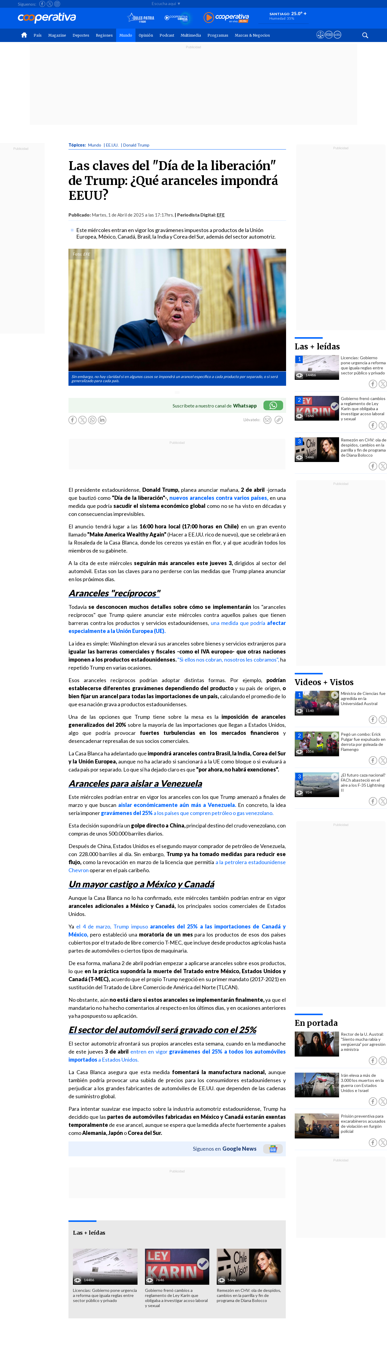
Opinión (146, 35)
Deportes (81, 35)
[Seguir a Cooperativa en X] (50, 4)
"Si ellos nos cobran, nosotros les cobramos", (228, 659)
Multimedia (191, 35)
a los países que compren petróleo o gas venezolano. (187, 813)
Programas (217, 35)
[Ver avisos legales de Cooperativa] (320, 40)
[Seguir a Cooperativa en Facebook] (42, 4)
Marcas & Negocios (252, 35)
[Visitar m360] (329, 40)
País (38, 35)
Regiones (104, 35)
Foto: (77, 254)
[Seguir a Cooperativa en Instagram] (57, 4)
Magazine (57, 35)
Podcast (167, 35)
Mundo (125, 35)
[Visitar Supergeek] (337, 40)
